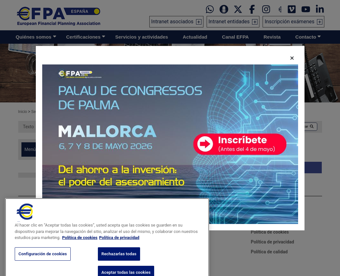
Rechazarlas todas (119, 260)
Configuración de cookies (43, 260)
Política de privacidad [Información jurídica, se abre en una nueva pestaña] (119, 244)
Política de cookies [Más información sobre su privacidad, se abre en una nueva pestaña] (80, 244)
